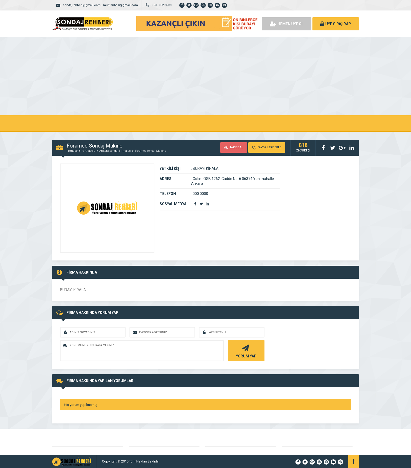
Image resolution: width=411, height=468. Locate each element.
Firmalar (72, 151)
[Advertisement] (205, 76)
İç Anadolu (88, 151)
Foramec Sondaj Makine (150, 151)
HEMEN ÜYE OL (287, 23)
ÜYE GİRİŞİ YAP (335, 23)
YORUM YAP (245, 350)
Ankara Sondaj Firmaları (115, 151)
